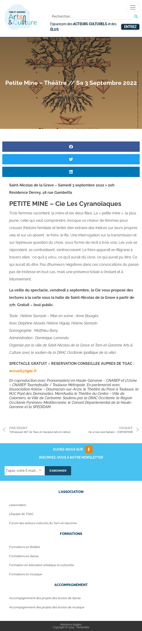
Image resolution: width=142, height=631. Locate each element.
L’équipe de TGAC (21, 514)
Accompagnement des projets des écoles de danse (45, 598)
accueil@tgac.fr (23, 371)
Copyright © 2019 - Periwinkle (71, 627)
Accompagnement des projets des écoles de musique (46, 607)
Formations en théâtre (24, 547)
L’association (17, 505)
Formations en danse (24, 556)
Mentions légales (71, 624)
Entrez (130, 27)
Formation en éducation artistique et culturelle (41, 565)
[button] (71, 146)
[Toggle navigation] (132, 7)
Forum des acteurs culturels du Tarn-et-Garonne (43, 523)
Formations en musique (25, 574)
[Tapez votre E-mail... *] (25, 470)
